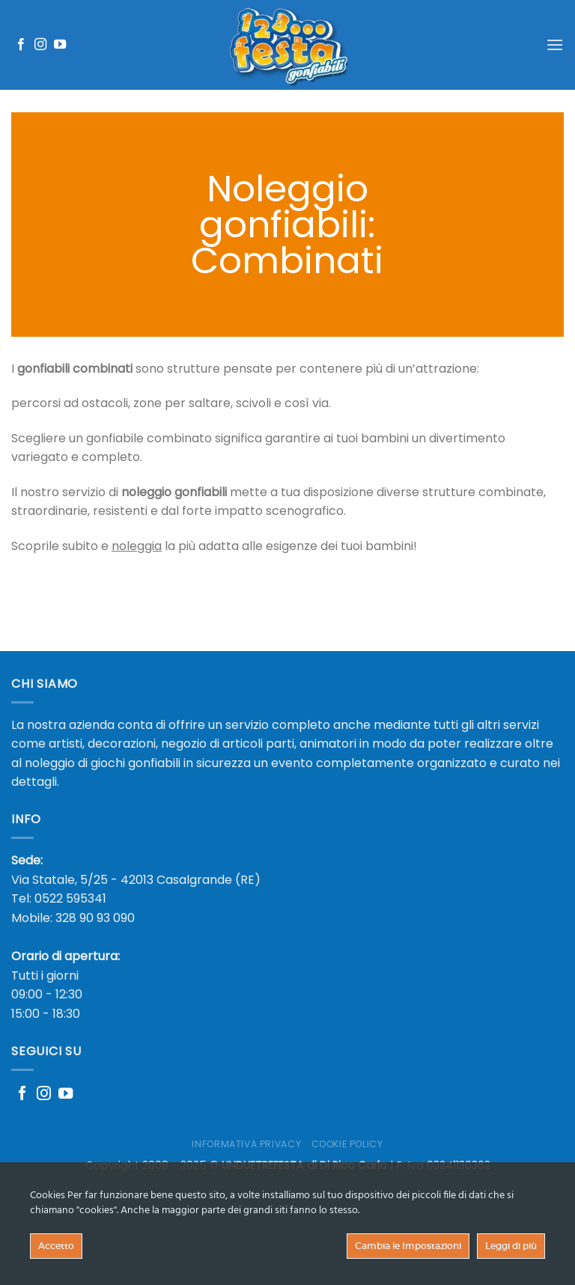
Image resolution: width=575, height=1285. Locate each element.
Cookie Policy (347, 1144)
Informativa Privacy (246, 1144)
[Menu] (555, 44)
